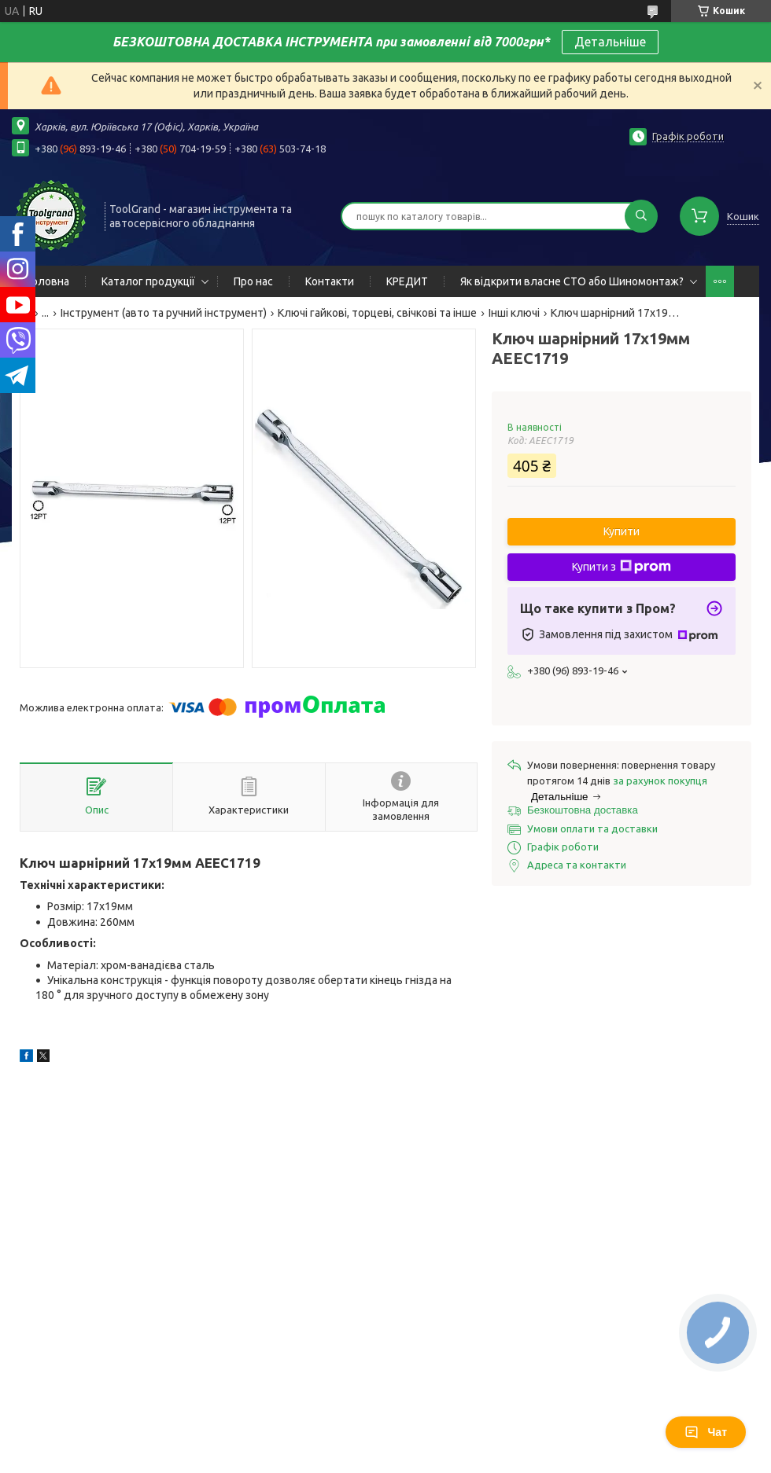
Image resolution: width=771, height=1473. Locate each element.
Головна (48, 281)
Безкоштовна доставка (582, 810)
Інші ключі (514, 313)
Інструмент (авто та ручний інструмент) (164, 313)
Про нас (253, 281)
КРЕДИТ (407, 281)
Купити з (621, 567)
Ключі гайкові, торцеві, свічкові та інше (377, 313)
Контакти (329, 281)
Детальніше (610, 42)
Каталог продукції (148, 281)
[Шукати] (641, 216)
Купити (621, 531)
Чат (705, 1432)
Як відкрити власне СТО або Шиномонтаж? (572, 281)
